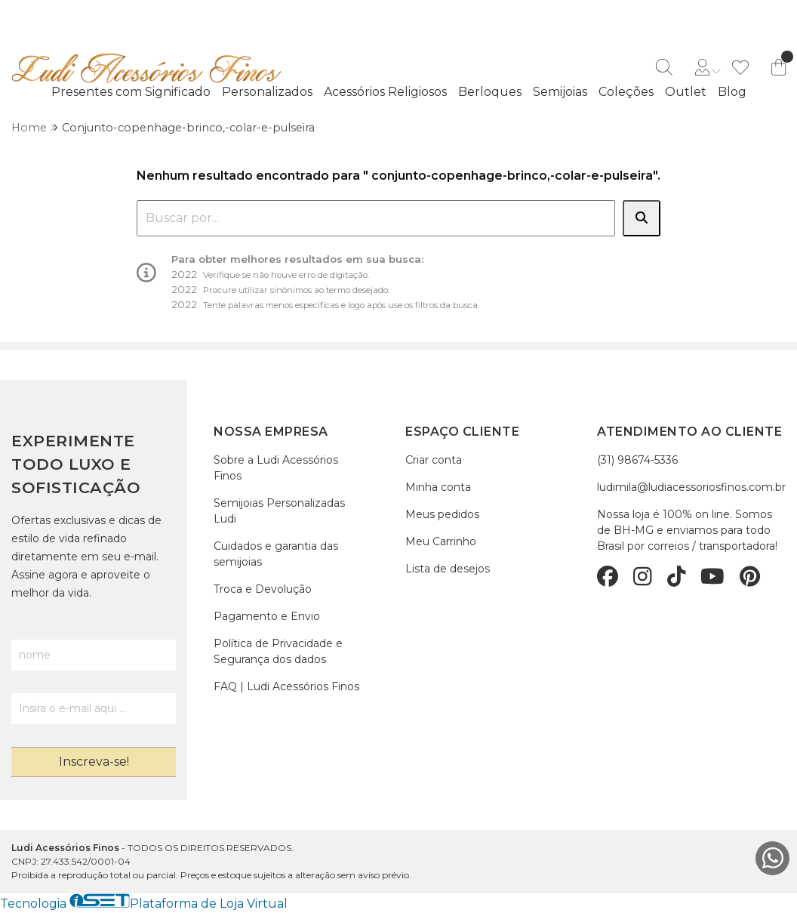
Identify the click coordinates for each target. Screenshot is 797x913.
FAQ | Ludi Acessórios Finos (286, 686)
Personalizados (267, 92)
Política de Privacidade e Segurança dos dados (278, 651)
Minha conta (438, 487)
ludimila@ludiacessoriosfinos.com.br (691, 487)
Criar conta (433, 460)
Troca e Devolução (263, 589)
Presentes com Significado (131, 92)
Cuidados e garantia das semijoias (276, 554)
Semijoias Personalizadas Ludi (279, 511)
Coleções (626, 92)
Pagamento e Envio (267, 616)
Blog (732, 92)
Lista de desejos (447, 568)
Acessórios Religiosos (385, 92)
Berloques (490, 92)
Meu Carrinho (440, 541)
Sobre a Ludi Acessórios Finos (276, 468)
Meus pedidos (442, 514)
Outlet (685, 92)
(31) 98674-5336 (637, 460)
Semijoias (560, 92)
